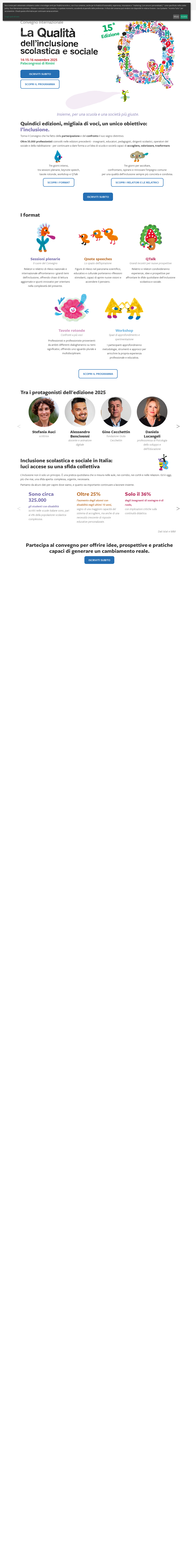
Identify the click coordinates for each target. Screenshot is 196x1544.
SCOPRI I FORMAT (59, 182)
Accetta (184, 16)
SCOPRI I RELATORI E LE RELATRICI (137, 182)
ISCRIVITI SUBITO (40, 74)
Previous (18, 424)
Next (177, 424)
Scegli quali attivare (12, 16)
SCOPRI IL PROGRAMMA (40, 84)
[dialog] (97, 12)
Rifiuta (176, 16)
